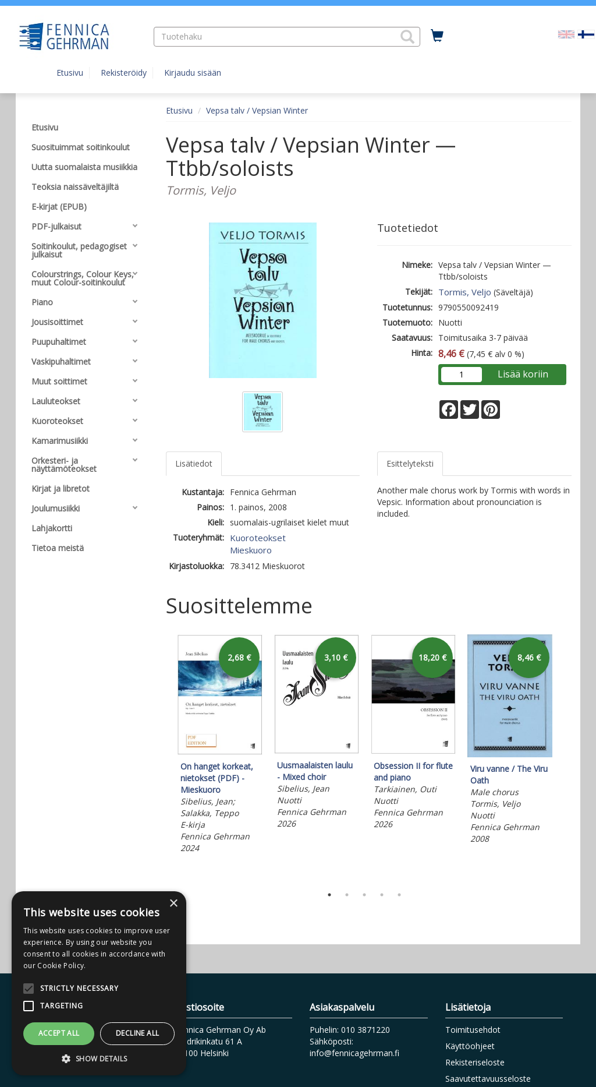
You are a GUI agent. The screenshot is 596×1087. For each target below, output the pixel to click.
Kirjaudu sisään (192, 72)
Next (566, 757)
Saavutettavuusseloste (488, 1078)
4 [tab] (382, 895)
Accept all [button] (59, 1033)
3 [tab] (364, 895)
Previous (163, 757)
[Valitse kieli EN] (566, 33)
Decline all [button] (137, 1033)
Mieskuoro (251, 550)
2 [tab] (347, 895)
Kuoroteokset (258, 538)
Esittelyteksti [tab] (410, 463)
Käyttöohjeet (470, 1045)
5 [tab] (399, 895)
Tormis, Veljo (464, 292)
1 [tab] (329, 895)
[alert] (99, 983)
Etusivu (69, 72)
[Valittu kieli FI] (586, 33)
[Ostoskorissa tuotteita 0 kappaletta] (437, 36)
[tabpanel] (220, 745)
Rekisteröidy (124, 72)
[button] (407, 37)
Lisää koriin (523, 374)
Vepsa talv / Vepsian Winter (257, 110)
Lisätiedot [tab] (193, 463)
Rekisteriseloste (475, 1062)
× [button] (173, 903)
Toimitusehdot (473, 1029)
